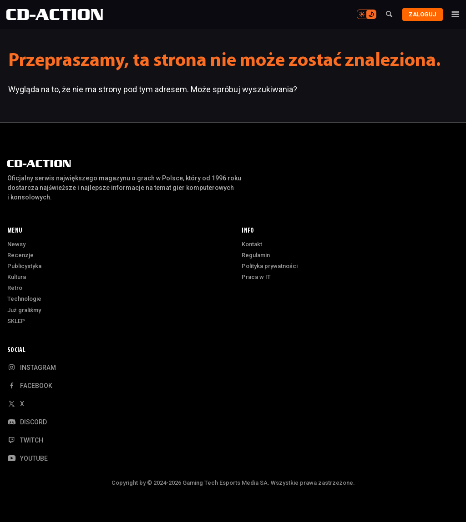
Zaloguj (421, 14)
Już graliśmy (24, 310)
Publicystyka (24, 266)
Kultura (16, 276)
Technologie (24, 298)
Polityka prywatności (270, 266)
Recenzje (20, 255)
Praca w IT (256, 276)
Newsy (16, 244)
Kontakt (252, 244)
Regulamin (256, 255)
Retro (14, 287)
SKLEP (16, 321)
